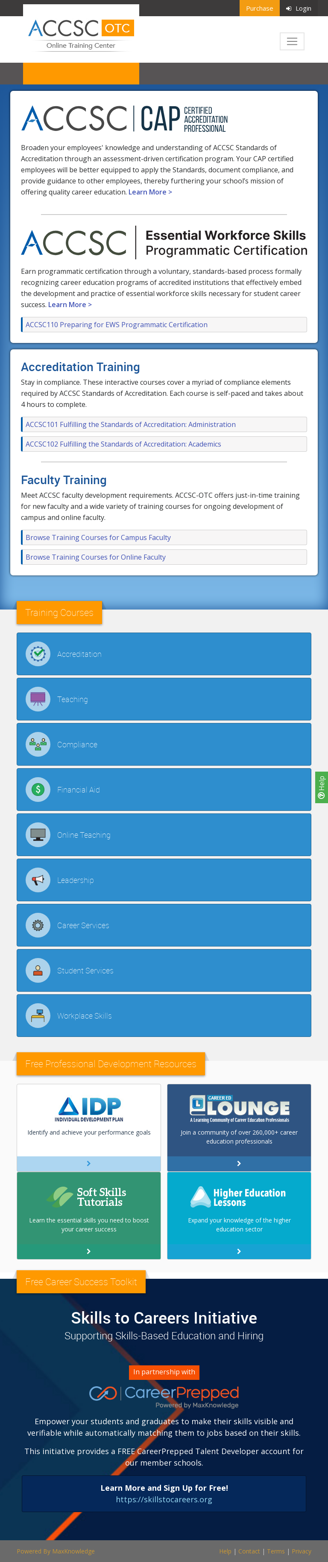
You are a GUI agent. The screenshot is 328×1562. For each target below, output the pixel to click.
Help (321, 787)
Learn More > (150, 192)
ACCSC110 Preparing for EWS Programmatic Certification (117, 324)
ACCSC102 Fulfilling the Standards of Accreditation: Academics (123, 444)
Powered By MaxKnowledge (56, 1551)
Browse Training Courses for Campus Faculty (98, 537)
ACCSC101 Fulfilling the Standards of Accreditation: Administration (131, 424)
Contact (249, 1551)
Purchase (259, 8)
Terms (276, 1551)
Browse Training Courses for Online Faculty (96, 557)
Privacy (301, 1551)
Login (298, 8)
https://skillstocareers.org (164, 1499)
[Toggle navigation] (292, 41)
